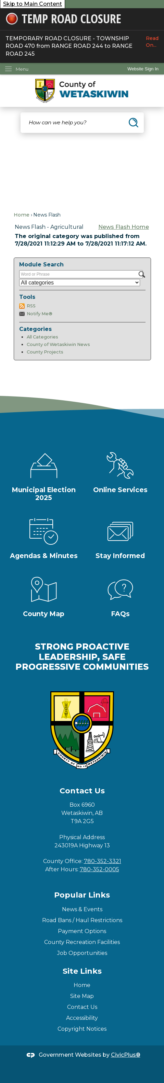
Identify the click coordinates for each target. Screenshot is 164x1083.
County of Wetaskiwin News (58, 344)
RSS (31, 305)
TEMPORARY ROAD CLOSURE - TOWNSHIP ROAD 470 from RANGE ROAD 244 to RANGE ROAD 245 (82, 46)
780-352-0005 (99, 869)
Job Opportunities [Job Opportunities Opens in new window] (82, 953)
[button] (133, 122)
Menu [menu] (22, 69)
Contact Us (82, 1007)
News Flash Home (123, 227)
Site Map (82, 996)
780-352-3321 (102, 861)
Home (21, 215)
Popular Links (82, 895)
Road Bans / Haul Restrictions (82, 920)
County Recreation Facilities (82, 942)
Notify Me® (39, 313)
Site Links (82, 971)
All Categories (42, 336)
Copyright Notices (82, 1029)
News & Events (82, 909)
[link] (143, 69)
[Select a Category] (79, 282)
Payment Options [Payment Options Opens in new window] (82, 931)
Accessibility (82, 1018)
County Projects (45, 352)
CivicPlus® (125, 1055)
